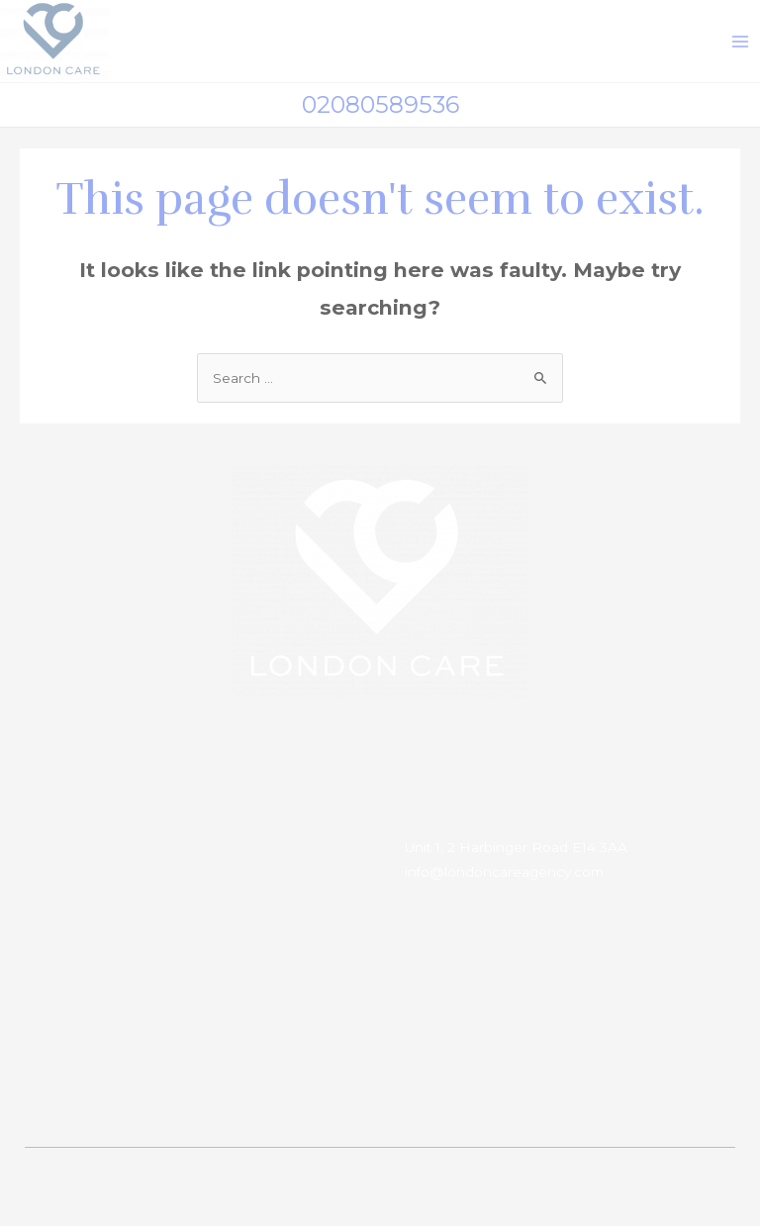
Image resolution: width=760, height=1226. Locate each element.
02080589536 (380, 104)
